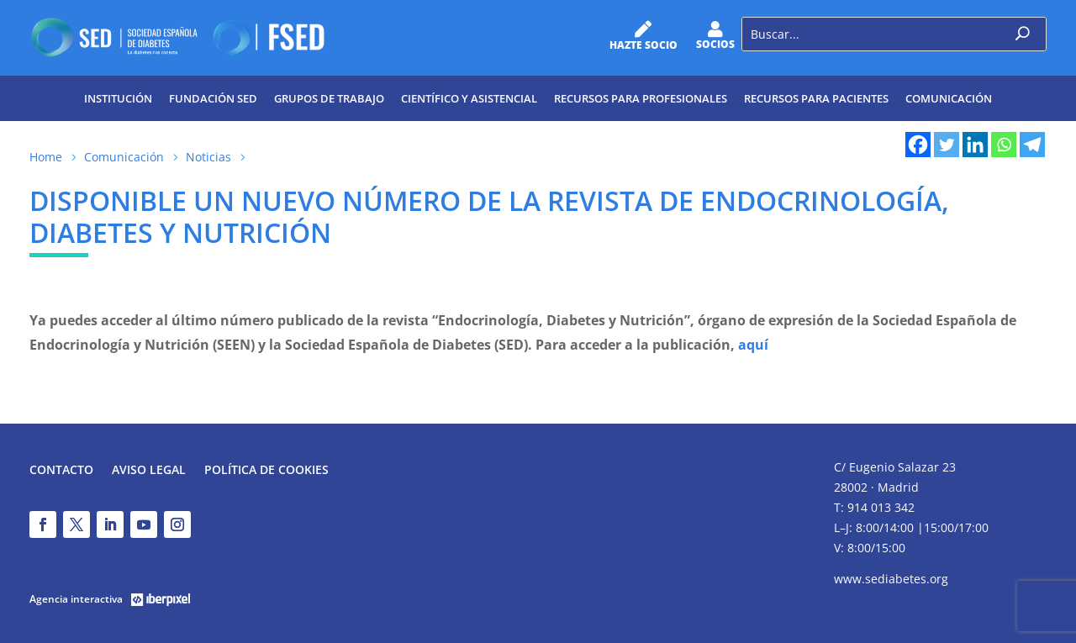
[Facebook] (918, 144)
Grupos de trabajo (329, 98)
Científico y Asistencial (469, 98)
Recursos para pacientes (816, 98)
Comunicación (948, 98)
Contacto (61, 470)
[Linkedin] (975, 144)
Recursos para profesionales (640, 98)
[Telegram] (1032, 144)
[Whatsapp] (1003, 144)
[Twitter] (946, 144)
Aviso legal (149, 470)
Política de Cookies (266, 470)
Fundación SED (213, 98)
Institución (118, 98)
